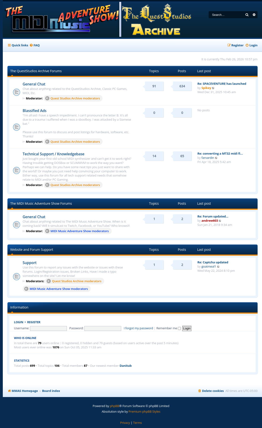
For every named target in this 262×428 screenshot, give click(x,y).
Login (18, 322)
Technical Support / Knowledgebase (53, 153)
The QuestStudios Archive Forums (36, 71)
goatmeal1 (208, 266)
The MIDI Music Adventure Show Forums (41, 203)
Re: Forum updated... (212, 216)
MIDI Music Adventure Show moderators (77, 231)
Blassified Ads (34, 110)
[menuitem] (34, 45)
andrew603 (209, 220)
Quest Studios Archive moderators (72, 98)
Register (34, 322)
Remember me (168, 328)
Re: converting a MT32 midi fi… (220, 153)
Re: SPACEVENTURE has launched (221, 84)
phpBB (114, 406)
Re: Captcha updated (212, 262)
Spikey (206, 88)
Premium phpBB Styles (144, 411)
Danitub (126, 366)
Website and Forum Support (31, 249)
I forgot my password (138, 328)
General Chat (34, 84)
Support (30, 262)
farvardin (207, 158)
